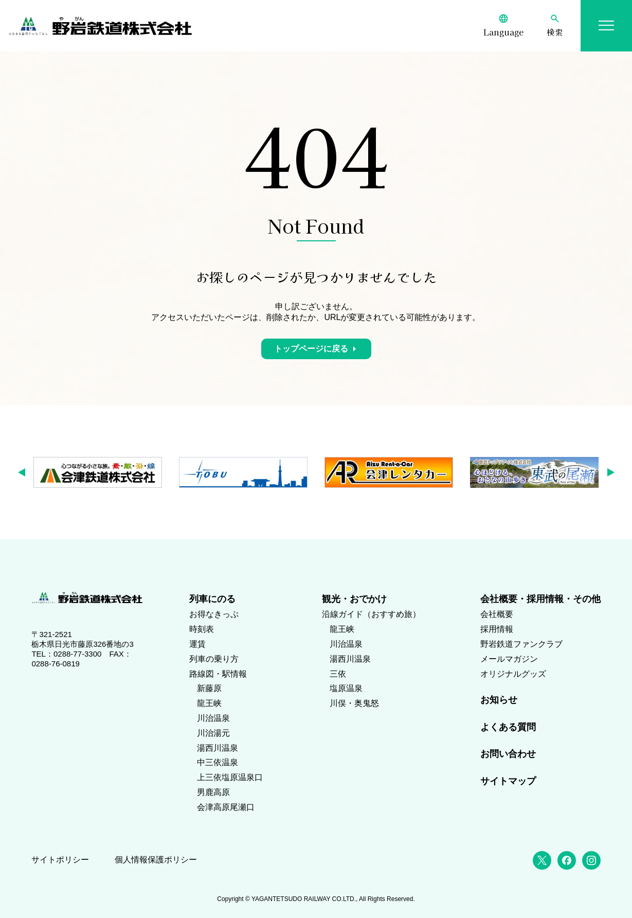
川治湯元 (213, 733)
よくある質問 (508, 727)
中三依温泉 (217, 762)
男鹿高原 (213, 792)
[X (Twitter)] (542, 860)
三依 (338, 673)
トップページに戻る (311, 348)
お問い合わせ (508, 754)
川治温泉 (213, 718)
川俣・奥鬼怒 (354, 703)
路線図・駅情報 (218, 673)
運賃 (197, 644)
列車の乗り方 (214, 659)
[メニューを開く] (606, 25)
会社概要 (496, 614)
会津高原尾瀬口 (226, 807)
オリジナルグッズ (513, 673)
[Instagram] (591, 860)
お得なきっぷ (214, 614)
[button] (25, 472)
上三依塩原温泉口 (230, 777)
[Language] (503, 25)
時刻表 (201, 629)
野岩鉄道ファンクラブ (521, 644)
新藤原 (209, 688)
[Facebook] (566, 860)
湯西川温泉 (217, 748)
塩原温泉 (346, 688)
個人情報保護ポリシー (156, 859)
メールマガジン (509, 659)
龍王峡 (209, 703)
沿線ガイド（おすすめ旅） (371, 614)
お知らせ (498, 700)
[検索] (555, 25)
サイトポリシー (60, 859)
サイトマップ (508, 781)
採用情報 (496, 629)
